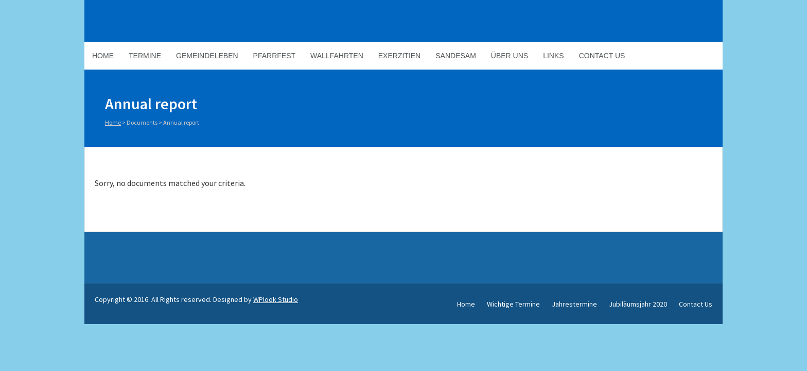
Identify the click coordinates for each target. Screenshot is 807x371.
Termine (145, 56)
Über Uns (509, 56)
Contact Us (602, 56)
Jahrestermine (574, 304)
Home (103, 56)
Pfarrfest (274, 56)
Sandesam (455, 56)
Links (553, 56)
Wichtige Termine (513, 304)
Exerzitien (399, 56)
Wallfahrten (336, 56)
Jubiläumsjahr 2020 (638, 304)
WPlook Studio (275, 299)
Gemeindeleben (207, 56)
